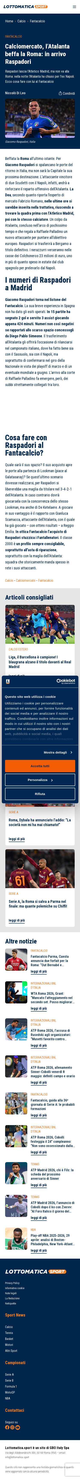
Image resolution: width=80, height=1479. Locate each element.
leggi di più (17, 839)
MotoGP (10, 1392)
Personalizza (40, 780)
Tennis (9, 1333)
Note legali (11, 1293)
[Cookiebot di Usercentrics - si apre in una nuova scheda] (57, 681)
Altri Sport (11, 1350)
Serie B (9, 1380)
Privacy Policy (12, 1283)
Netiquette (10, 1303)
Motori (9, 1344)
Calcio (21, 21)
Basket (9, 1339)
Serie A (9, 1374)
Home (9, 21)
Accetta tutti (40, 766)
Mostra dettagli (55, 752)
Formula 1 (11, 1386)
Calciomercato (25, 580)
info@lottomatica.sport (17, 1457)
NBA (7, 1398)
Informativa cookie (14, 1288)
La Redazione (12, 1298)
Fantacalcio (37, 21)
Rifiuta (40, 793)
